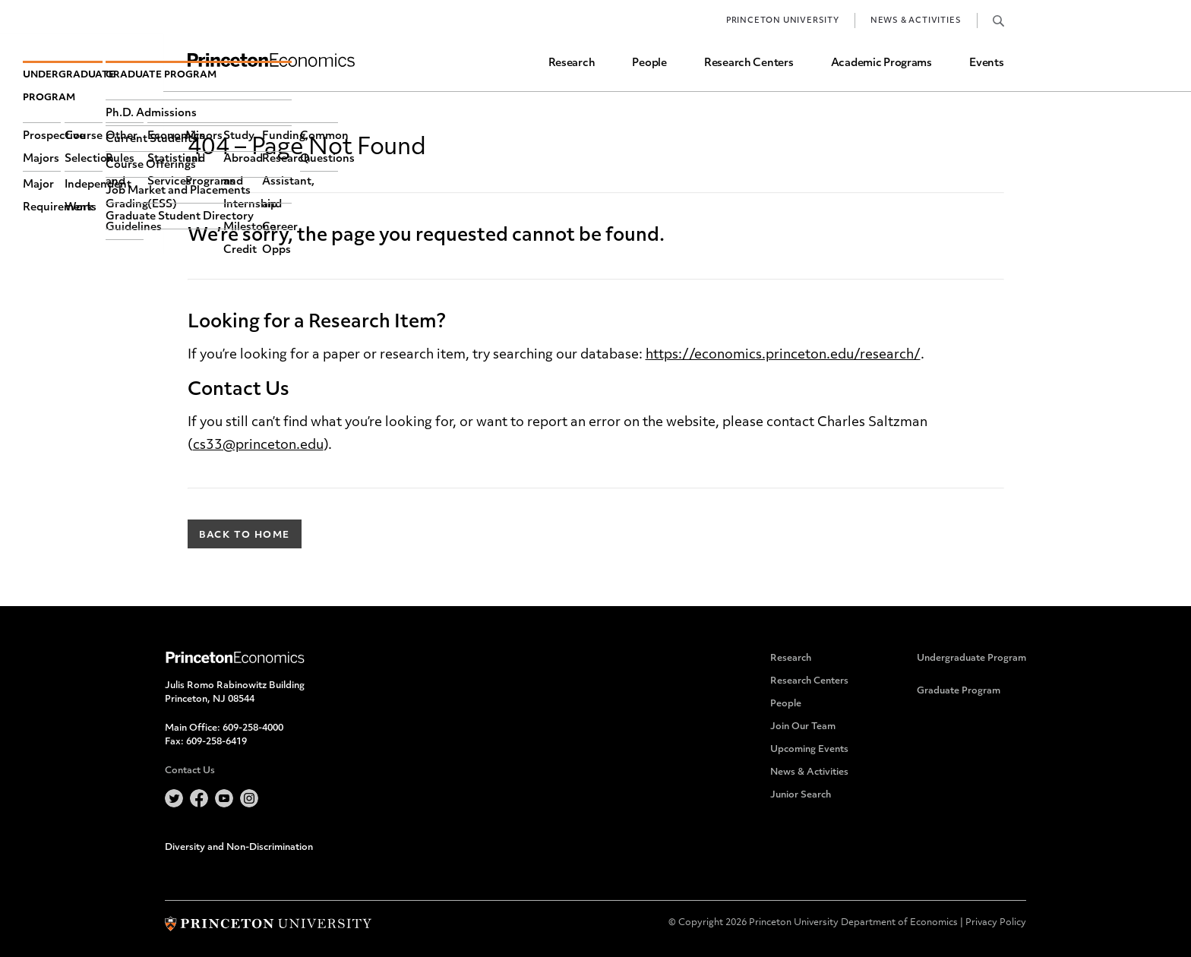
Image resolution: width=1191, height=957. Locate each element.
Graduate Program (958, 691)
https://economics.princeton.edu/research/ (783, 355)
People (649, 63)
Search (998, 20)
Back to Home (244, 535)
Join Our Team (803, 726)
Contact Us (190, 770)
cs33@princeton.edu (258, 445)
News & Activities (916, 21)
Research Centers (749, 63)
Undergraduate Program (971, 658)
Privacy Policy (995, 922)
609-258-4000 (253, 728)
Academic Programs (881, 63)
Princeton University (782, 21)
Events (986, 63)
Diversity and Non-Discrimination (239, 847)
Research (572, 63)
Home (271, 60)
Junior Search (800, 795)
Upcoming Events (809, 749)
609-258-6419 (216, 742)
